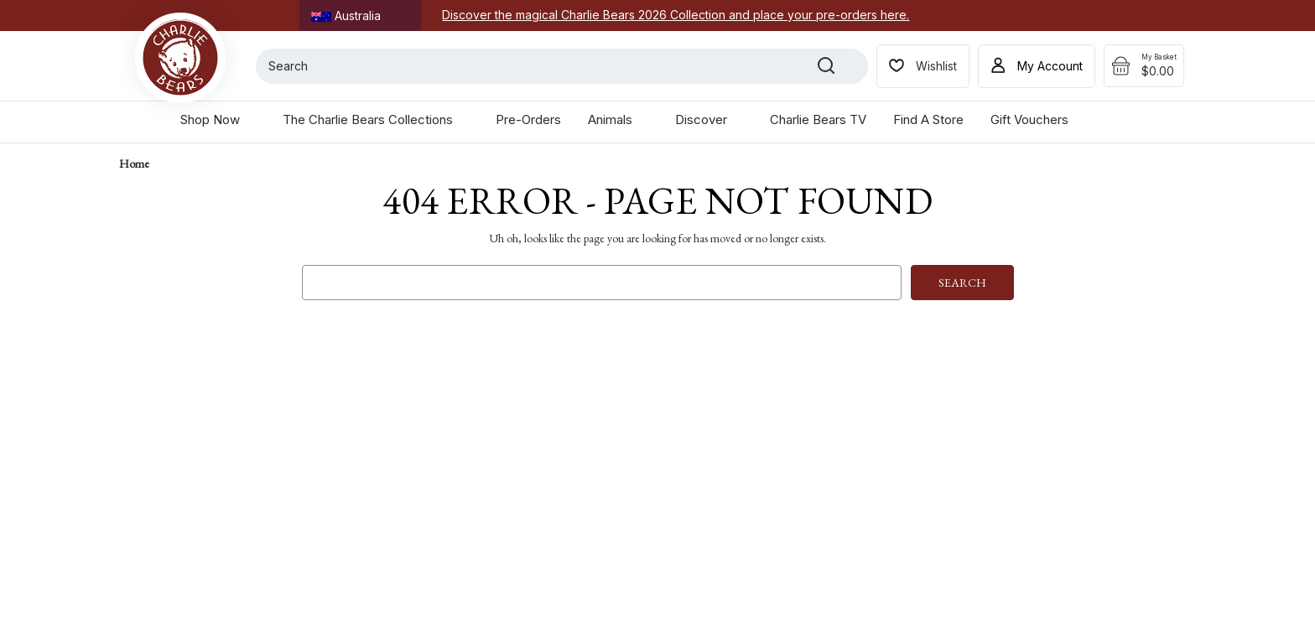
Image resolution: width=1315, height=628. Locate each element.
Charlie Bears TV (818, 119)
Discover (709, 119)
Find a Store (928, 119)
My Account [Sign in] (1050, 66)
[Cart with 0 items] (1144, 66)
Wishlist (936, 66)
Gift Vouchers (1029, 119)
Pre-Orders (528, 119)
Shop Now (218, 119)
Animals (618, 119)
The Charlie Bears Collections (376, 119)
